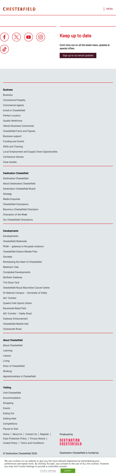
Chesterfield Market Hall (15, 323)
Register (44, 433)
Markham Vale (11, 266)
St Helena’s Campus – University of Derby (25, 292)
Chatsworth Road (12, 328)
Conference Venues (13, 156)
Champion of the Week (15, 214)
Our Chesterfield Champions (18, 219)
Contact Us (31, 433)
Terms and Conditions (32, 442)
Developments (10, 235)
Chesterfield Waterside (15, 241)
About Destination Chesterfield (19, 183)
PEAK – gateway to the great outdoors (23, 246)
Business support (12, 135)
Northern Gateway (12, 277)
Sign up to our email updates (78, 55)
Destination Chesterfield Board (19, 188)
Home (6, 433)
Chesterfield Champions (15, 203)
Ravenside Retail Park (14, 308)
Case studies (10, 161)
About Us (17, 433)
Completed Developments (16, 271)
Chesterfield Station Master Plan (20, 251)
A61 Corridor (9, 297)
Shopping (8, 402)
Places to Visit (10, 428)
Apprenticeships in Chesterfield (19, 376)
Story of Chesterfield (14, 365)
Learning (7, 350)
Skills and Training (13, 146)
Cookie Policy (10, 442)
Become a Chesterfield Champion (20, 209)
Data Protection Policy (15, 438)
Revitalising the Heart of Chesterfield (22, 261)
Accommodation (12, 397)
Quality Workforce (12, 120)
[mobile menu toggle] (108, 8)
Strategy (7, 193)
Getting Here (9, 418)
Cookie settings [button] (48, 470)
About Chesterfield (13, 345)
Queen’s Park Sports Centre (17, 302)
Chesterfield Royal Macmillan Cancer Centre (26, 287)
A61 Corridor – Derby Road (17, 313)
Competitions (10, 423)
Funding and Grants (13, 141)
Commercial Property (14, 99)
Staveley (7, 256)
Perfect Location (12, 115)
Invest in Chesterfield (14, 110)
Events (6, 407)
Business (8, 94)
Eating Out (8, 413)
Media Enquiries (11, 198)
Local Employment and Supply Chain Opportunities (30, 151)
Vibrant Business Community (18, 125)
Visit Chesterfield (12, 392)
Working (7, 370)
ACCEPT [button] (67, 471)
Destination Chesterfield (19, 8)
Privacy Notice (37, 438)
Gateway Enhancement (15, 318)
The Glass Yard (11, 282)
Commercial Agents (13, 105)
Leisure (7, 355)
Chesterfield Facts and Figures (19, 130)
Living (6, 360)
